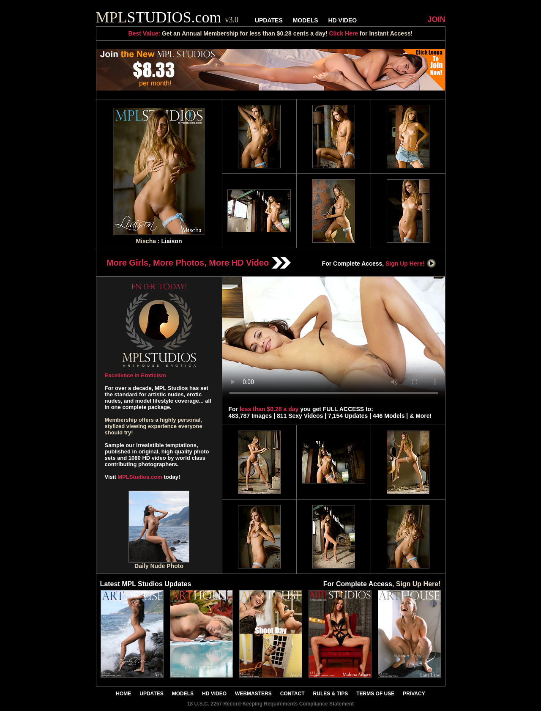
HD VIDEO (342, 20)
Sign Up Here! (410, 263)
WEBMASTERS (253, 694)
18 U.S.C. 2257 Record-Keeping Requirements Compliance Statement (270, 704)
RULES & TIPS (330, 694)
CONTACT (292, 694)
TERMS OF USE (375, 694)
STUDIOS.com (167, 17)
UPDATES (269, 20)
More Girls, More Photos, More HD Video (199, 262)
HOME (123, 694)
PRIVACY (414, 694)
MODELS (305, 20)
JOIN (436, 19)
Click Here (343, 33)
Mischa (146, 241)
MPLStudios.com (139, 477)
